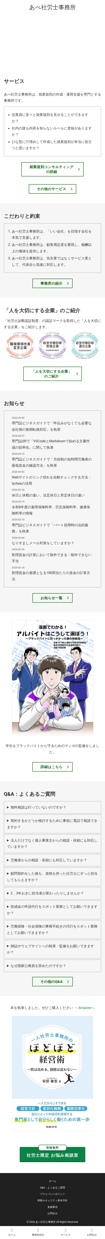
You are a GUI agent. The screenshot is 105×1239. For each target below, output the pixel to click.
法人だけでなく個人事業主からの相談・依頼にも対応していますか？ (52, 843)
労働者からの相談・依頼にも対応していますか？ (49, 860)
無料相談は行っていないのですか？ (38, 807)
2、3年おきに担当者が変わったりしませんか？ (47, 893)
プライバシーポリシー (52, 1194)
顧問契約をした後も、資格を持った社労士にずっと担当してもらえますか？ (52, 876)
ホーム (52, 1181)
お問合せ (52, 1213)
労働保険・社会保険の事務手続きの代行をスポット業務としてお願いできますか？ (52, 929)
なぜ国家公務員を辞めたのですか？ (38, 966)
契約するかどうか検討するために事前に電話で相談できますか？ (52, 824)
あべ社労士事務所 (52, 7)
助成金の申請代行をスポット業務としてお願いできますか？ (52, 909)
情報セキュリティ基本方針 (52, 1200)
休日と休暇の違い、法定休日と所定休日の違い (48, 495)
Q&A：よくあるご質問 (52, 1187)
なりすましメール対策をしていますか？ (43, 543)
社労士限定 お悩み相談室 (52, 1152)
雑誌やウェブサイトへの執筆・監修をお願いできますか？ (50, 949)
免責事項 (52, 1207)
